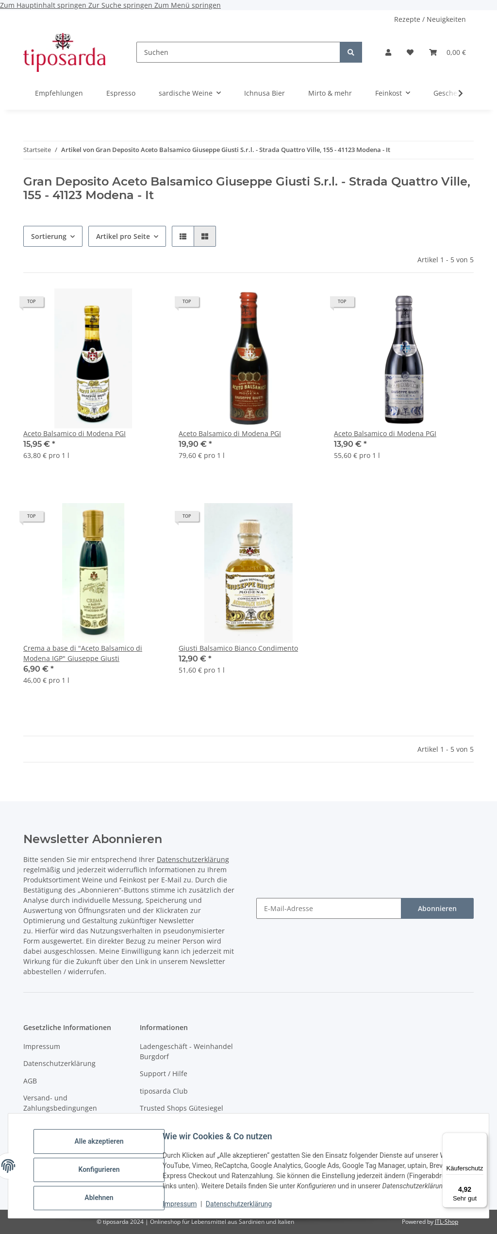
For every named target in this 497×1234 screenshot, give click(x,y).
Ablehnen (106, 1190)
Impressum (187, 1205)
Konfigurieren (106, 1165)
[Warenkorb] (447, 52)
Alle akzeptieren (106, 1140)
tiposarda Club (164, 1091)
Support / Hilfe (163, 1073)
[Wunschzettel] (410, 52)
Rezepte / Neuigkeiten (430, 19)
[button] (388, 52)
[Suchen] (238, 52)
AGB (30, 1080)
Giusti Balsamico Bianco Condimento (238, 648)
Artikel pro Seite (123, 236)
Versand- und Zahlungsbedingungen (60, 1103)
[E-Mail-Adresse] (328, 908)
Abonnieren (437, 908)
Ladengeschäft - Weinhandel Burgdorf (186, 1051)
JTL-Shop (446, 1221)
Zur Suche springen (121, 5)
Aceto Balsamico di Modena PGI (74, 433)
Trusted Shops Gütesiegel (181, 1108)
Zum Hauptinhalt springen (44, 5)
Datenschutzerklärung (247, 1205)
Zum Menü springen (187, 5)
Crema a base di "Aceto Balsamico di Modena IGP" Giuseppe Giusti (82, 653)
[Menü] (481, 1138)
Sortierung (48, 236)
